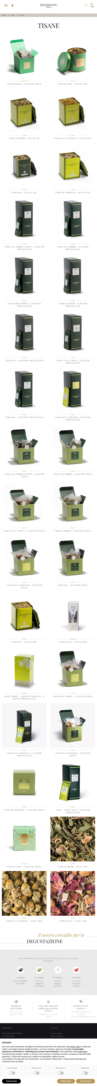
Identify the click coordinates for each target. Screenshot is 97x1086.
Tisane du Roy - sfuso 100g (73, 921)
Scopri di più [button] (11, 1081)
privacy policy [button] (75, 1047)
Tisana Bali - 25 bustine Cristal (72, 585)
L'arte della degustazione (12, 1033)
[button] (94, 1043)
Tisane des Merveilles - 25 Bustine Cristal (24, 810)
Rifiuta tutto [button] (66, 1081)
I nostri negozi (56, 1033)
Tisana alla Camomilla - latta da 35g (72, 138)
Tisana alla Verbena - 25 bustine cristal (72, 474)
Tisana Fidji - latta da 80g (24, 642)
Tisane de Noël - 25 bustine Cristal (24, 84)
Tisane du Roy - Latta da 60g (72, 642)
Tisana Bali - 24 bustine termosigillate (24, 417)
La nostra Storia (8, 1036)
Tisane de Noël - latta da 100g (73, 84)
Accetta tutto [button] (85, 1081)
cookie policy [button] (82, 1052)
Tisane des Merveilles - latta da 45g (72, 192)
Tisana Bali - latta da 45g (24, 192)
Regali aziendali (56, 1036)
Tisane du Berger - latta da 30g (24, 138)
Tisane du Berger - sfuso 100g (73, 867)
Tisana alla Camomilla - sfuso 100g (24, 921)
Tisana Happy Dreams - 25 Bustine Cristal (73, 696)
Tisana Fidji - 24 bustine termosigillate (24, 360)
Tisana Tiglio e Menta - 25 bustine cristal (24, 531)
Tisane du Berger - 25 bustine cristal (73, 531)
